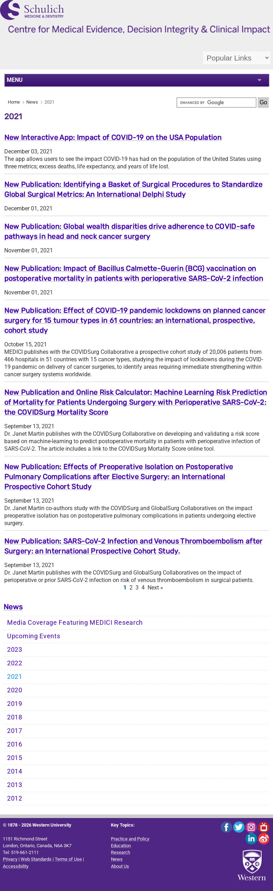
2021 (14, 676)
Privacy (10, 859)
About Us (120, 866)
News (32, 102)
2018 (14, 717)
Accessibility (15, 866)
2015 (14, 757)
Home (14, 102)
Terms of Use (68, 859)
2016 (14, 744)
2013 (14, 784)
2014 (14, 771)
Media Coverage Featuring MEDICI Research (75, 622)
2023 (14, 649)
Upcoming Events (33, 636)
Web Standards (36, 859)
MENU (15, 80)
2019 (14, 703)
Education (121, 845)
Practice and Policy (130, 839)
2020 (14, 690)
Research (120, 852)
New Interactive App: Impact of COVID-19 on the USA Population (112, 137)
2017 (14, 730)
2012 (14, 798)
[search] (216, 103)
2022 (14, 663)
